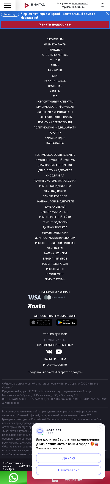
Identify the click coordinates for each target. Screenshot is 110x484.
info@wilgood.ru (55, 364)
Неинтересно (68, 470)
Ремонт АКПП (55, 269)
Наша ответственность (55, 117)
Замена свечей (55, 206)
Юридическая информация (55, 106)
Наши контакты (55, 44)
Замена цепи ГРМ (55, 253)
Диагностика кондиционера (55, 237)
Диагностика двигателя (55, 170)
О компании (55, 39)
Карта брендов (55, 137)
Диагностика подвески (55, 165)
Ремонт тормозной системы (55, 160)
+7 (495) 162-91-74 (72, 7)
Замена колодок (55, 196)
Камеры (55, 91)
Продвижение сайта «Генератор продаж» (55, 372)
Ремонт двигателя (55, 263)
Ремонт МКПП (55, 274)
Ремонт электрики (55, 232)
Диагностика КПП (55, 227)
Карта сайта (55, 143)
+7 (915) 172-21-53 (55, 339)
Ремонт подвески (55, 222)
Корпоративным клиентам (55, 101)
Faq (55, 96)
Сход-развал (55, 175)
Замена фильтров (55, 258)
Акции (55, 65)
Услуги (55, 60)
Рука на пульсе (55, 80)
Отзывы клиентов (55, 54)
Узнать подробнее (55, 24)
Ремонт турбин (55, 279)
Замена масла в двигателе (55, 201)
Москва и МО (80, 3)
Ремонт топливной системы (55, 243)
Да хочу (68, 458)
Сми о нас (55, 86)
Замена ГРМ (55, 248)
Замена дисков (55, 191)
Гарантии (55, 132)
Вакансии (55, 70)
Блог (55, 75)
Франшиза (55, 49)
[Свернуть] (100, 428)
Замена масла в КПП (55, 211)
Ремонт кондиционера (55, 186)
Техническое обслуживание (55, 154)
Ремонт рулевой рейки (55, 217)
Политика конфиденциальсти (55, 127)
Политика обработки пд (55, 122)
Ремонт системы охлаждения (55, 180)
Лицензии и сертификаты (55, 112)
